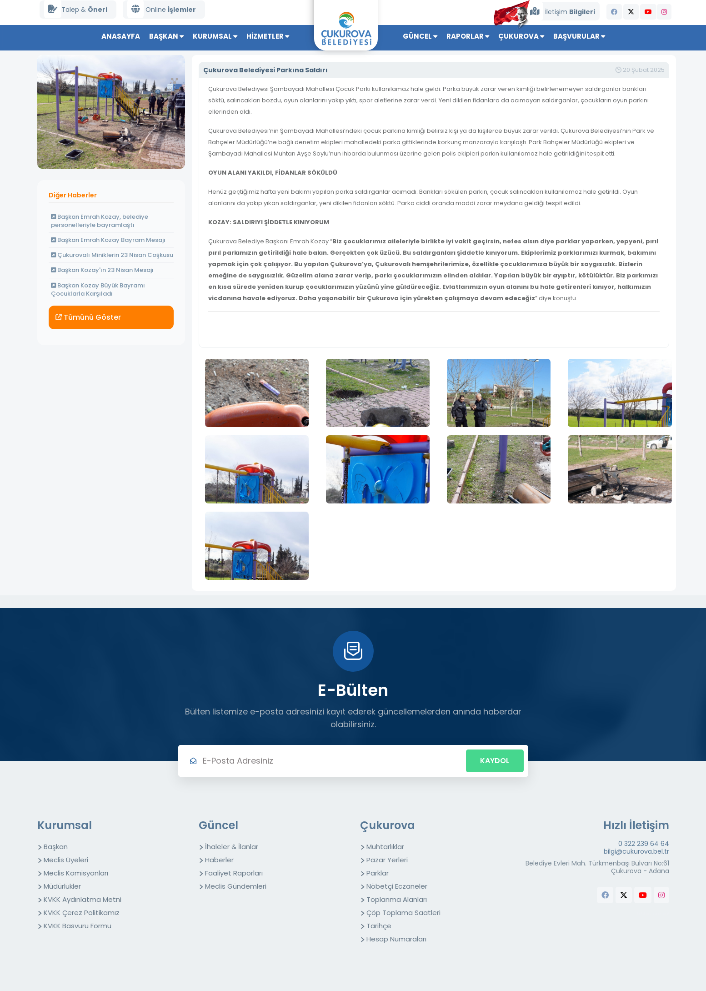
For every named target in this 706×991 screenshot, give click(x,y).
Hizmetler (267, 36)
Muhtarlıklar (385, 846)
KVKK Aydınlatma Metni (82, 899)
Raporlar (467, 36)
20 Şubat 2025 (640, 70)
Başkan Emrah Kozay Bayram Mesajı (108, 240)
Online (161, 9)
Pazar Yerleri (387, 860)
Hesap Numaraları (396, 939)
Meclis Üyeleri (66, 860)
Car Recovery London (82, 601)
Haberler (219, 860)
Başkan (166, 36)
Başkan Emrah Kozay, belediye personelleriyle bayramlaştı (99, 220)
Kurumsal (215, 36)
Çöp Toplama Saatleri (403, 912)
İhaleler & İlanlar (231, 846)
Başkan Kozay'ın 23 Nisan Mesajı (102, 270)
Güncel (420, 36)
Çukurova (521, 36)
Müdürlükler (62, 886)
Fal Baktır (18, 601)
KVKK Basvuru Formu (77, 926)
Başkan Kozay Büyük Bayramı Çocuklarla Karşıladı (98, 289)
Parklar (377, 873)
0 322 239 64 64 (643, 844)
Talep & (75, 9)
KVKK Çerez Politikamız (82, 912)
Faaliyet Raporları (234, 873)
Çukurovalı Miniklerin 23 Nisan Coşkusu (112, 255)
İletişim (560, 11)
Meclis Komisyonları (76, 873)
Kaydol (495, 760)
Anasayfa (120, 36)
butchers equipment (653, 913)
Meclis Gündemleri (235, 886)
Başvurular (579, 36)
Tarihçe (378, 926)
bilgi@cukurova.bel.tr (636, 851)
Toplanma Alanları (396, 899)
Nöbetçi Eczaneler (396, 886)
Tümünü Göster (88, 317)
